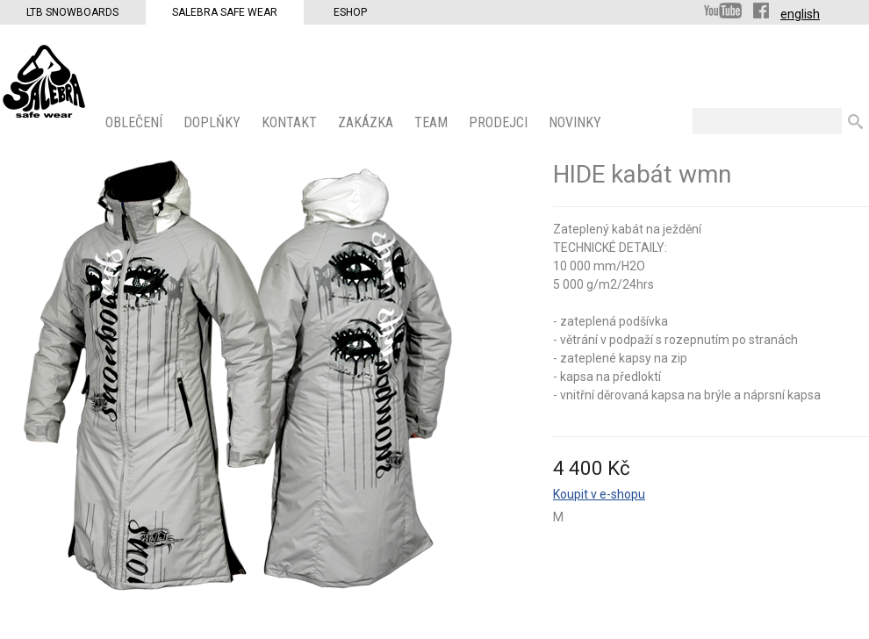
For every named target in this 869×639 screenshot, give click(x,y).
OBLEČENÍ (135, 122)
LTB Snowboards (72, 12)
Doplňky (213, 122)
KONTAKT (291, 122)
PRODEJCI (500, 122)
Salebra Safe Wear (224, 12)
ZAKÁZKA (367, 122)
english (800, 14)
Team (432, 122)
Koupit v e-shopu (599, 494)
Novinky (577, 122)
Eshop (350, 12)
